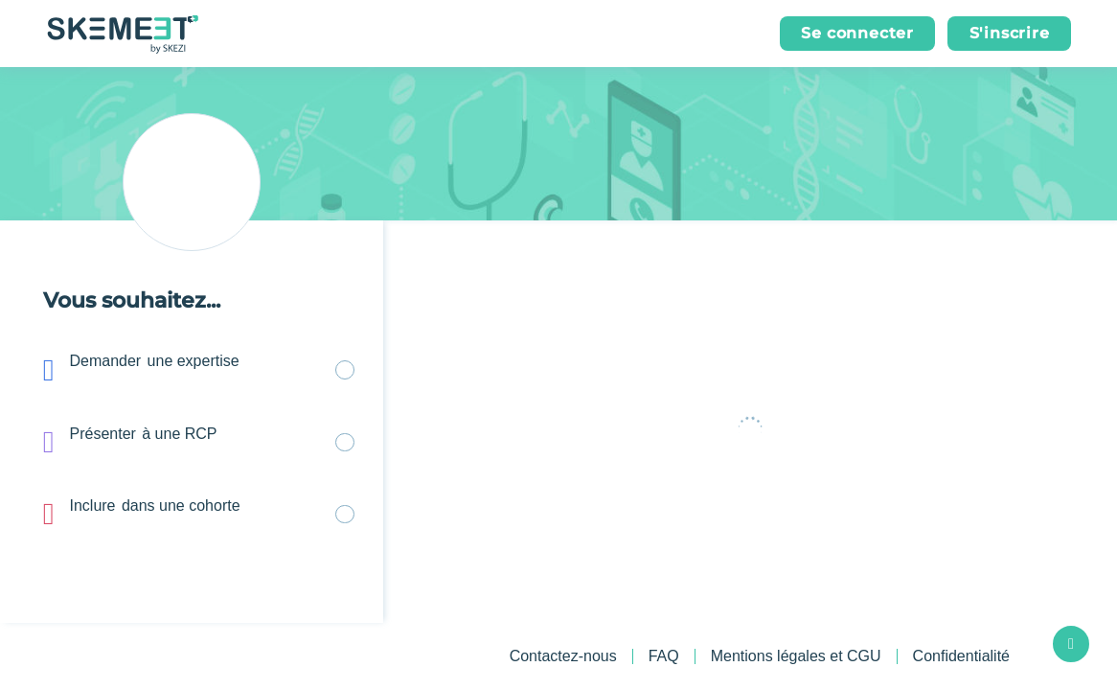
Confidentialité (961, 656)
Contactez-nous (563, 656)
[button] (857, 33)
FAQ (664, 656)
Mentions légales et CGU (796, 656)
